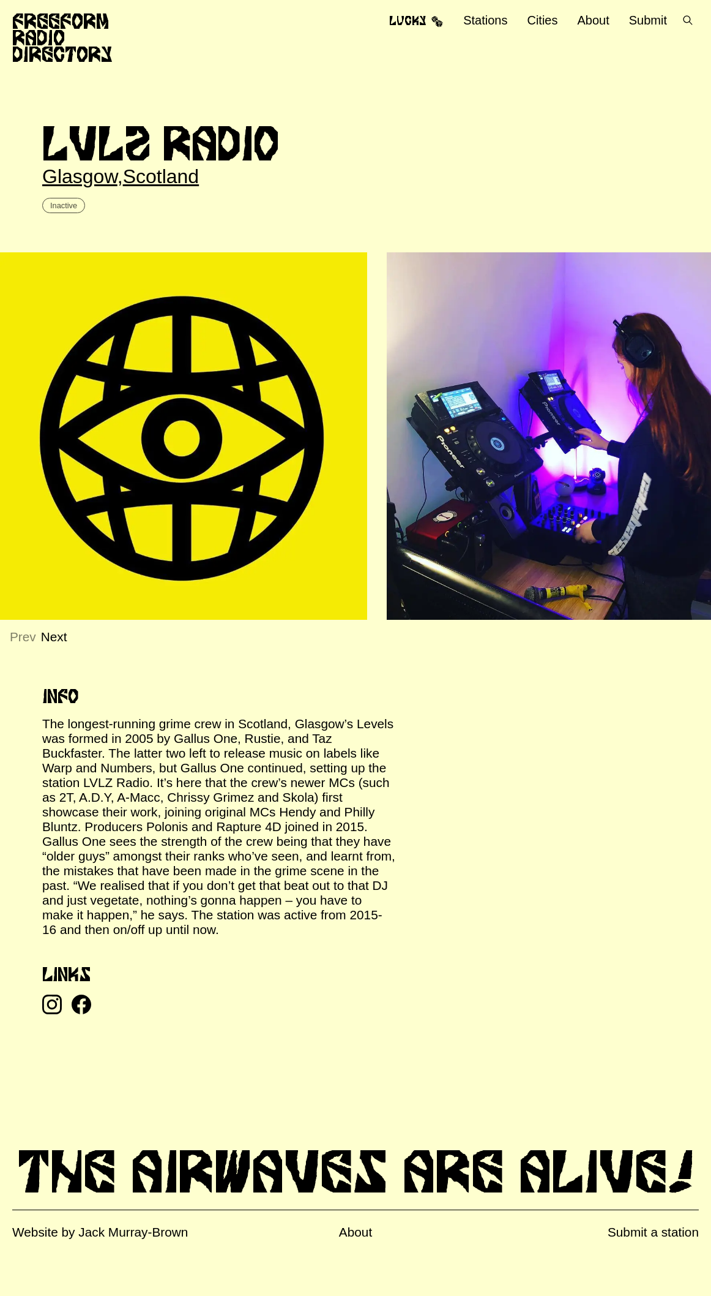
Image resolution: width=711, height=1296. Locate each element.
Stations (485, 20)
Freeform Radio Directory (62, 37)
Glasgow (79, 176)
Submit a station (653, 1232)
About (593, 20)
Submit (648, 20)
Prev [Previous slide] (23, 637)
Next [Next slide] (54, 637)
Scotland (161, 176)
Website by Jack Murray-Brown (100, 1232)
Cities (542, 20)
